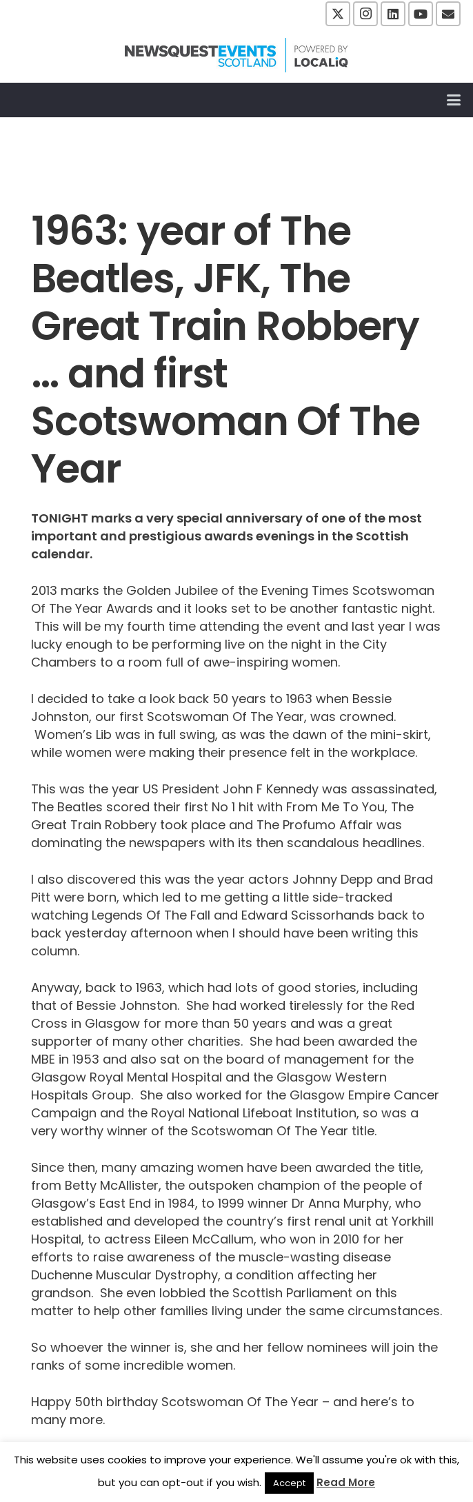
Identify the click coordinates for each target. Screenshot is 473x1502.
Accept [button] (289, 1483)
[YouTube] (420, 13)
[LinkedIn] (393, 13)
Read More (345, 1482)
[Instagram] (365, 13)
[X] (337, 13)
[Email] (448, 13)
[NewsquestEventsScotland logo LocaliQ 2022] (236, 55)
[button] (454, 100)
